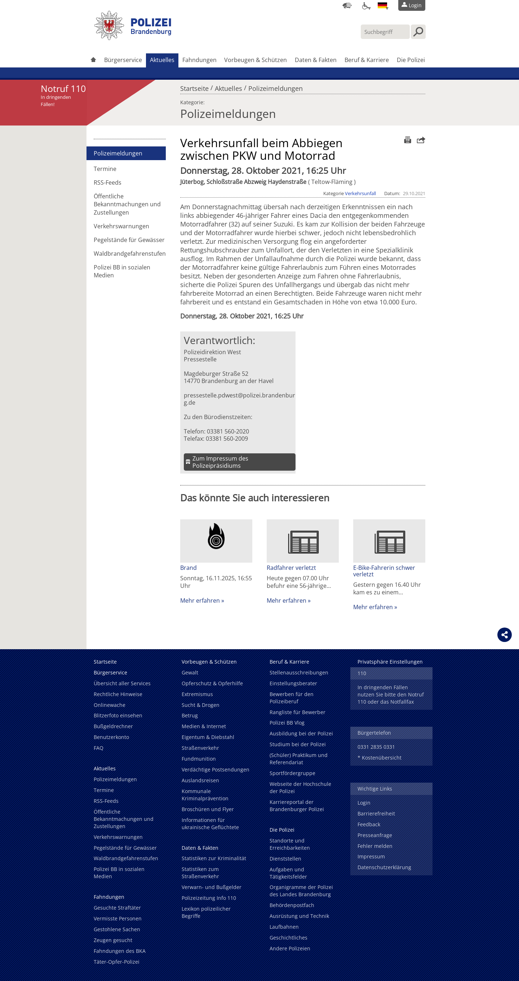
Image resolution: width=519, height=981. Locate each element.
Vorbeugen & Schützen (255, 60)
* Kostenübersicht (380, 757)
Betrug (190, 715)
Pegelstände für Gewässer (129, 240)
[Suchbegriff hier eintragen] (385, 32)
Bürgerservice (123, 60)
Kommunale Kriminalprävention (205, 795)
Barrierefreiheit (376, 813)
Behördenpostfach (292, 905)
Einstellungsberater (293, 683)
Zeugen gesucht (113, 940)
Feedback (369, 824)
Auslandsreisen (200, 780)
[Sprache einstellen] (382, 5)
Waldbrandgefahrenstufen (130, 254)
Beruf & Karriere (367, 60)
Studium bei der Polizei (298, 744)
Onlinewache (109, 704)
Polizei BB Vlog (287, 722)
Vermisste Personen (118, 918)
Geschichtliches (288, 937)
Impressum (371, 856)
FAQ (98, 747)
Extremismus (197, 694)
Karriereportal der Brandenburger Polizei (297, 806)
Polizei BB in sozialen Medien (122, 271)
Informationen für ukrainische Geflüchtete (210, 824)
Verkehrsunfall (360, 193)
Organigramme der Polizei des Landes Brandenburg (301, 891)
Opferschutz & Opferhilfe (212, 683)
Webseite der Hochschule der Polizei (300, 787)
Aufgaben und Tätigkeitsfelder (288, 873)
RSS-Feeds (107, 182)
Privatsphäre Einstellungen (390, 661)
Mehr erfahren (200, 600)
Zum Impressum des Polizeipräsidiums (220, 462)
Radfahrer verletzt (291, 567)
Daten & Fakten (316, 60)
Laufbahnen (284, 926)
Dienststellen (285, 858)
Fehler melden (375, 846)
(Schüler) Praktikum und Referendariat (299, 759)
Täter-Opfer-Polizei (116, 961)
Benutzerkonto (111, 737)
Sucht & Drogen (200, 704)
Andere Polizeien (290, 948)
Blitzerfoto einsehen (118, 715)
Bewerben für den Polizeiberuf (292, 698)
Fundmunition (199, 758)
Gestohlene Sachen (117, 929)
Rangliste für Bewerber (297, 712)
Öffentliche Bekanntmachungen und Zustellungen (127, 204)
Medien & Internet (204, 726)
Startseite (194, 86)
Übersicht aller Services (122, 683)
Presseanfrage (375, 835)
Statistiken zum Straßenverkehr (200, 873)
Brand (188, 567)
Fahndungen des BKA (120, 950)
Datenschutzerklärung (384, 867)
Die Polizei (411, 60)
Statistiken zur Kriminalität (214, 858)
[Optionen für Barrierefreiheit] (364, 5)
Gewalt (190, 672)
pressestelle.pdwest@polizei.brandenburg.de (239, 398)
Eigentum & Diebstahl (208, 737)
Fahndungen (199, 60)
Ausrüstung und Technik (299, 915)
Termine (105, 169)
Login (364, 802)
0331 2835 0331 (376, 746)
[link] (133, 38)
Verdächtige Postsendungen (215, 769)
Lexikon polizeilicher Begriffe (206, 912)
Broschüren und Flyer (208, 809)
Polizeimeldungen (275, 86)
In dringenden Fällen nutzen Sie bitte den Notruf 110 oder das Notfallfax (391, 694)
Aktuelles (162, 60)
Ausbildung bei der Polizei (301, 733)
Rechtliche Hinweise (118, 694)
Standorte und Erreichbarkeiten (290, 844)
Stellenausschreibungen (299, 672)
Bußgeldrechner (113, 726)
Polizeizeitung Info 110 (209, 897)
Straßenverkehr (200, 747)
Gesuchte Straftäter (117, 907)
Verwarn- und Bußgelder (211, 887)
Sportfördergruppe (292, 773)
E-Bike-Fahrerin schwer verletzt (384, 570)
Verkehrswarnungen (121, 226)
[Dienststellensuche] (347, 5)
